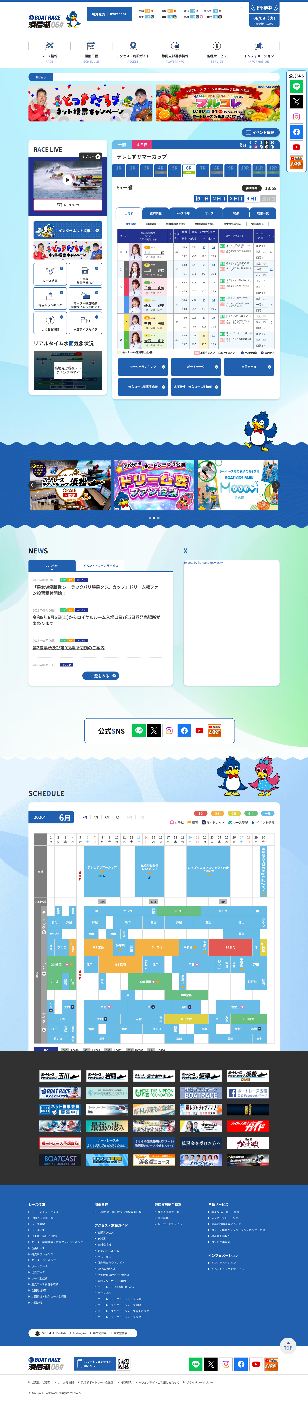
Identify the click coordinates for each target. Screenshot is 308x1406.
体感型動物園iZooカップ (150, 867)
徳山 (241, 922)
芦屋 (153, 911)
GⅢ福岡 (145, 981)
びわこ (61, 947)
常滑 (50, 947)
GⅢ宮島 (186, 995)
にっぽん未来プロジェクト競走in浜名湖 (208, 869)
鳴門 (54, 922)
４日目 (252, 198)
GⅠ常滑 (157, 947)
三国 (58, 911)
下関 (148, 1007)
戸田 (192, 964)
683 (153, 902)
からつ (127, 911)
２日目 (219, 198)
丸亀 (104, 1007)
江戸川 (131, 947)
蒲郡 (72, 1029)
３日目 (235, 198)
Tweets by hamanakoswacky (203, 562)
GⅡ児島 (263, 947)
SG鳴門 (230, 947)
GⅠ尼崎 (120, 964)
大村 (50, 1005)
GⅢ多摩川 (57, 964)
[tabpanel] (70, 485)
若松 (184, 1007)
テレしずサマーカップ (102, 867)
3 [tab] (158, 518)
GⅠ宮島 (72, 947)
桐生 (160, 1019)
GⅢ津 (54, 981)
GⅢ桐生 (248, 1019)
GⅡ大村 (186, 1019)
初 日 (202, 198)
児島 (234, 964)
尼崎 (65, 982)
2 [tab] (154, 518)
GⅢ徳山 (179, 911)
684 (102, 902)
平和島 (188, 947)
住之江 (235, 1007)
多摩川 (120, 945)
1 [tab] (150, 518)
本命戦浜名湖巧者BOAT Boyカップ (263, 869)
